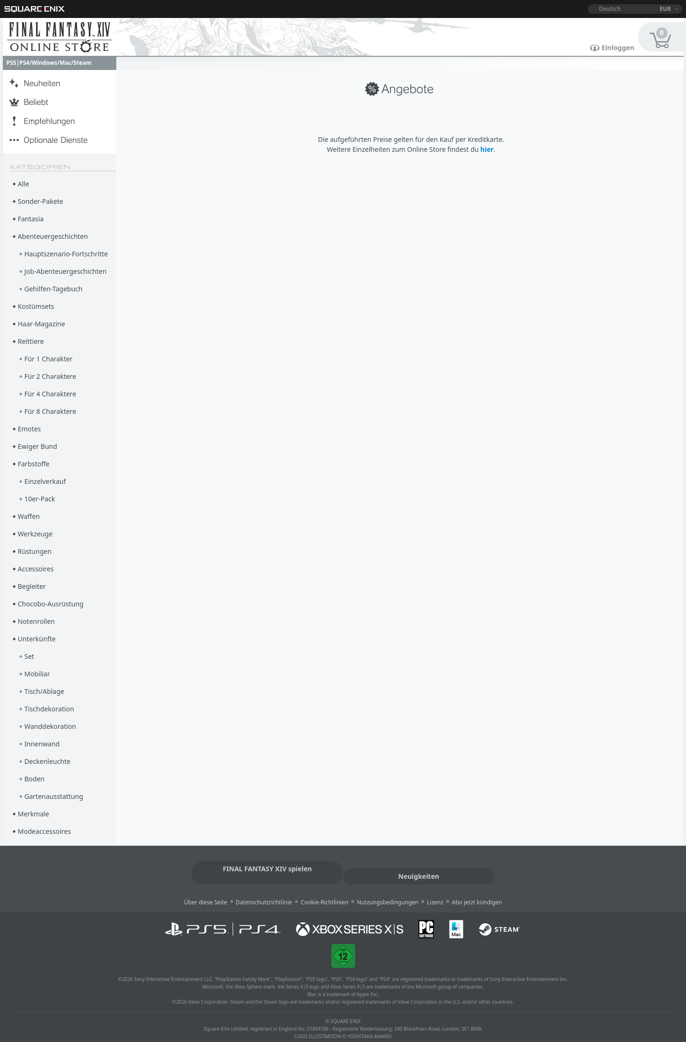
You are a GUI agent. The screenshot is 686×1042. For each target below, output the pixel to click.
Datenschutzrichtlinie (264, 893)
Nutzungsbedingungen (387, 893)
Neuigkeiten (423, 867)
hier (487, 149)
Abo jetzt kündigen (477, 893)
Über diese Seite (205, 893)
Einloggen (617, 48)
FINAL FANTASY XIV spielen (263, 867)
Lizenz (435, 893)
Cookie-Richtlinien (324, 893)
